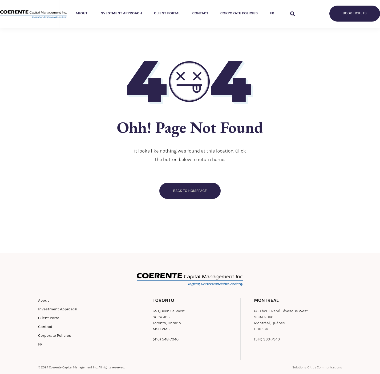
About (82, 13)
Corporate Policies (239, 13)
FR (272, 13)
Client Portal (167, 13)
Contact (200, 13)
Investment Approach (120, 13)
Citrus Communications (325, 367)
